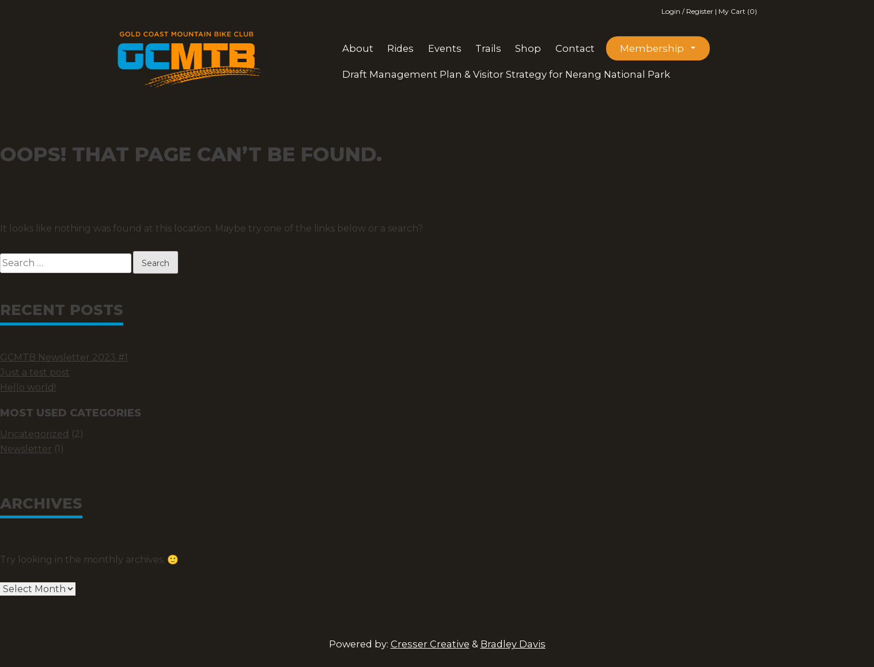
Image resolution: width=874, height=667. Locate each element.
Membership (652, 48)
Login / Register (688, 11)
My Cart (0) (737, 11)
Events (444, 48)
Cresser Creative (430, 644)
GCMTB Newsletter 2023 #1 (64, 357)
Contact (575, 48)
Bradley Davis (513, 644)
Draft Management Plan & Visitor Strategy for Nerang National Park (506, 74)
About (357, 48)
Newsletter (26, 449)
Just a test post (35, 372)
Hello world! (28, 387)
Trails (488, 48)
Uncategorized (34, 434)
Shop (528, 48)
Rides (400, 48)
